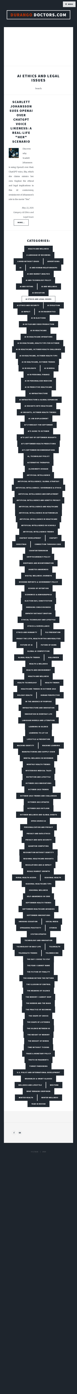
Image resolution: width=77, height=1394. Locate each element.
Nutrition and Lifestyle (38, 777)
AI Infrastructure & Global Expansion (38, 400)
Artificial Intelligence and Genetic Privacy (38, 500)
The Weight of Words (38, 1041)
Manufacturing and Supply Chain (38, 752)
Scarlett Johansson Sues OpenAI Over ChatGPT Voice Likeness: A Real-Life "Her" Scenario (21, 122)
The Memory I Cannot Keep (38, 997)
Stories (53, 928)
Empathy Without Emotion (38, 613)
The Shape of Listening (38, 1022)
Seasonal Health (52, 877)
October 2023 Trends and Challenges (38, 796)
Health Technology (27, 683)
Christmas (21, 544)
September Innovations (38, 915)
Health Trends (52, 683)
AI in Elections (38, 318)
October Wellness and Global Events (38, 815)
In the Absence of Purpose (38, 701)
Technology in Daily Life (29, 947)
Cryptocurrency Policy (38, 557)
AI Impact (26, 312)
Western (54, 1085)
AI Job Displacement (38, 418)
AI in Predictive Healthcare (38, 387)
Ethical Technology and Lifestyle (38, 620)
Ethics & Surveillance (38, 626)
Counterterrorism (38, 550)
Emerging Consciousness (38, 607)
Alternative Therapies (38, 462)
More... (21, 222)
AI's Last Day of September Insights (38, 437)
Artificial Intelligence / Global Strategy (38, 481)
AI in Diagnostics (47, 312)
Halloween (53, 657)
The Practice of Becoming (38, 1009)
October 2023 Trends (38, 789)
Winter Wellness (49, 1097)
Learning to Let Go (38, 733)
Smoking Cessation (28, 921)
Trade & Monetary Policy (38, 1053)
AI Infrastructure (38, 393)
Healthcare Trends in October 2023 (38, 689)
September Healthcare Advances (38, 909)
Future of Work (49, 645)
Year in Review (38, 1104)
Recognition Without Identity (38, 852)
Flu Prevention (53, 632)
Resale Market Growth (38, 871)
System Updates (38, 934)
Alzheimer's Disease (38, 469)
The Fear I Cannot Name (38, 965)
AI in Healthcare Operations (39, 337)
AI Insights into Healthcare (38, 406)
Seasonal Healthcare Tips (38, 884)
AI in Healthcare (38, 330)
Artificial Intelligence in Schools (38, 525)
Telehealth (54, 947)
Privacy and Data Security (39, 840)
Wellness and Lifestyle (30, 1085)
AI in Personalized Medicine (38, 381)
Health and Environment (38, 670)
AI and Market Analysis (38, 274)
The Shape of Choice (38, 1016)
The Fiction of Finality (38, 972)
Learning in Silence (38, 727)
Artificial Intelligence (38, 475)
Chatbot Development (30, 538)
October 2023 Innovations (38, 783)
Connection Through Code (48, 544)
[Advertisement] (38, 48)
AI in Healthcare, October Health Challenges (38, 349)
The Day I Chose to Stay (38, 959)
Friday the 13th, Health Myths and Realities (38, 638)
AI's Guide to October (38, 431)
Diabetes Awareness (38, 569)
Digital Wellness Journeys (38, 576)
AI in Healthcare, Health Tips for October (38, 343)
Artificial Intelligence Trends (38, 532)
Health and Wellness (38, 249)
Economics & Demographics (38, 594)
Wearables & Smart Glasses (38, 1079)
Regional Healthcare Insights (38, 859)
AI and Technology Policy (38, 280)
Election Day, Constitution (38, 601)
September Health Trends (38, 903)
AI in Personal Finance (38, 374)
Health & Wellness (38, 664)
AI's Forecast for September (38, 425)
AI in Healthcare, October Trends (38, 362)
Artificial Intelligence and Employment (38, 494)
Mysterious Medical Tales (38, 771)
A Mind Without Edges (28, 261)
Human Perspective (50, 695)
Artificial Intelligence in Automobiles (38, 513)
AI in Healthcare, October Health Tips (38, 356)
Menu (70, 4)
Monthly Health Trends (38, 764)
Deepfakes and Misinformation (38, 563)
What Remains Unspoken (38, 1091)
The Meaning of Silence (38, 991)
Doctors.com (38, 15)
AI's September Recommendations (38, 450)
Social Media (52, 921)
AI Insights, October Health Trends (38, 412)
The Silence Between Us (38, 1028)
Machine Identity (25, 745)
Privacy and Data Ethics (38, 833)
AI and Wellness (49, 286)
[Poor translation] (16, 1332)
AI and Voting (26, 286)
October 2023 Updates (38, 802)
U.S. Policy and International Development (38, 1072)
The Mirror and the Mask (38, 1003)
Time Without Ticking (38, 1047)
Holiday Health (24, 695)
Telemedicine (52, 953)
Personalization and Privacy (38, 827)
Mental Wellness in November (38, 758)
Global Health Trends (29, 657)
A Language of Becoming (38, 255)
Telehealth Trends (28, 953)
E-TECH (35, 1152)
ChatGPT (53, 538)
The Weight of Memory (38, 1035)
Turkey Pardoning (38, 1066)
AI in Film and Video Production (38, 324)
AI (20, 268)
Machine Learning (51, 745)
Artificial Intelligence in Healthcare (38, 519)
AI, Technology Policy (38, 456)
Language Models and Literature (38, 720)
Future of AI (26, 645)
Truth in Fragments (38, 1060)
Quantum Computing (38, 846)
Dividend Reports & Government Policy (38, 582)
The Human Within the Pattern (38, 978)
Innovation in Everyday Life (38, 714)
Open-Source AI (38, 821)
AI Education (38, 293)
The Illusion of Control (38, 984)
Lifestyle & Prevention (38, 739)
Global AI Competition (38, 651)
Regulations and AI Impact (38, 865)
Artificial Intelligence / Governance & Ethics (38, 488)
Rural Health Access (26, 877)
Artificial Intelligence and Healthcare (38, 507)
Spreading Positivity (30, 928)
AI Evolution (53, 305)
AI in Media (49, 368)
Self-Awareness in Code (38, 896)
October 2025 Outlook (38, 808)
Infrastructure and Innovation (39, 708)
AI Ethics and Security (28, 305)
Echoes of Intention (38, 588)
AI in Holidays (29, 368)
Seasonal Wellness (38, 890)
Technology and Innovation (38, 940)
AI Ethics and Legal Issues (38, 299)
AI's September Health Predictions (38, 444)
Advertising (53, 261)
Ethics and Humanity (26, 632)
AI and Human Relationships (43, 268)
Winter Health (26, 1097)
